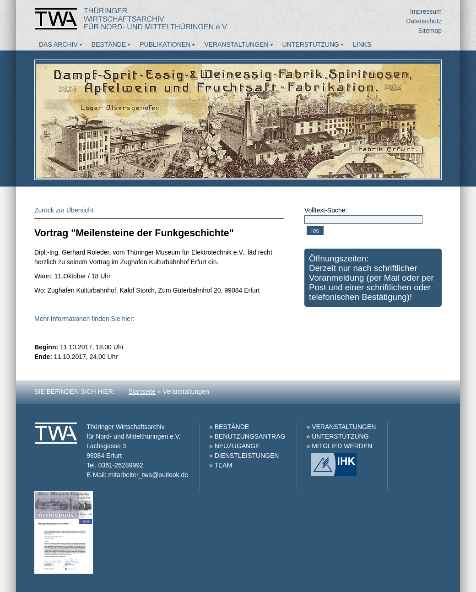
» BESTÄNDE (229, 426)
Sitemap (430, 30)
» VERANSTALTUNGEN (341, 426)
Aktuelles (57, 56)
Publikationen (165, 44)
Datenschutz (424, 21)
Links (362, 44)
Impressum (426, 11)
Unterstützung (310, 44)
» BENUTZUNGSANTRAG (247, 436)
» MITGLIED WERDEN (339, 446)
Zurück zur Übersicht (63, 210)
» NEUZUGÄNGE (234, 446)
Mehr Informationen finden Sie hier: (84, 318)
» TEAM (220, 465)
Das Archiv (58, 44)
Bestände (109, 44)
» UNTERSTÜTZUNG (337, 436)
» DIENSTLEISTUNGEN (244, 455)
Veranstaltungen (236, 44)
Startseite (142, 391)
